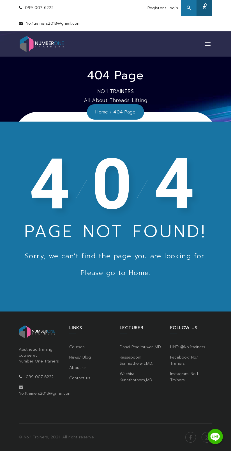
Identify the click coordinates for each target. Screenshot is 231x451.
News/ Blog (80, 357)
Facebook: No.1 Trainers (184, 360)
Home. (140, 273)
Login (173, 8)
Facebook (190, 437)
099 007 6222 (39, 8)
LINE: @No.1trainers (187, 347)
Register (155, 8)
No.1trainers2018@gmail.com (53, 23)
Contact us (79, 378)
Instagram (207, 437)
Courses (77, 347)
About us (78, 368)
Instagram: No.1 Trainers (184, 377)
